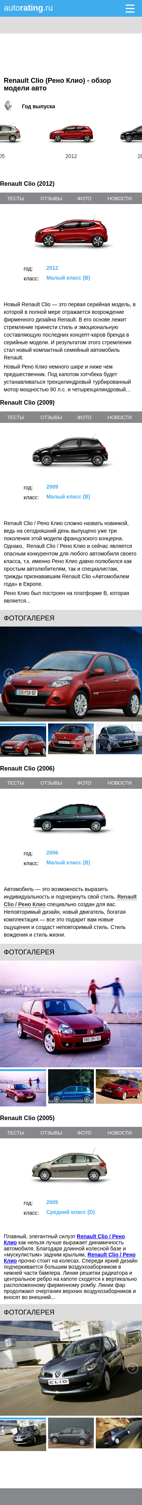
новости (120, 198)
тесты (15, 198)
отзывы (51, 198)
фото (84, 198)
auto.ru (28, 8)
